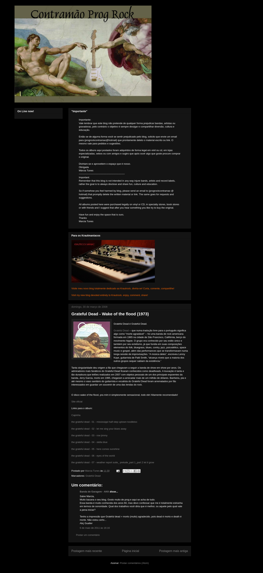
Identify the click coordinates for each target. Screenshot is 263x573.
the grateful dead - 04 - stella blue (89, 442)
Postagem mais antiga (173, 551)
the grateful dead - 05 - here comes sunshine (95, 449)
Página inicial (130, 551)
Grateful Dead (121, 330)
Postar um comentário (88, 535)
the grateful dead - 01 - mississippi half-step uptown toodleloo (104, 421)
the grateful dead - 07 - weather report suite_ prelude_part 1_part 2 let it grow (112, 462)
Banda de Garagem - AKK (94, 491)
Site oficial (76, 401)
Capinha (75, 415)
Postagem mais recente (86, 551)
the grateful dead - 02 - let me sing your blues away (99, 428)
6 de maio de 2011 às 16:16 (95, 527)
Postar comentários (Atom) (134, 563)
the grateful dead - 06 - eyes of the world (93, 455)
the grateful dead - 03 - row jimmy (89, 435)
